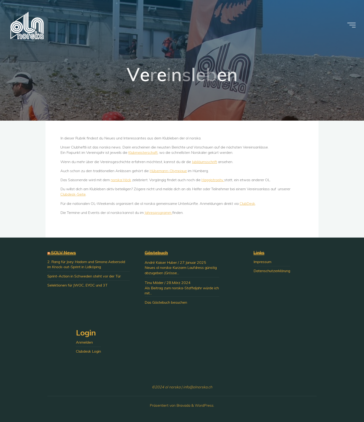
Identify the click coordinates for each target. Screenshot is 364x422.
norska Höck (121, 179)
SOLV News (63, 252)
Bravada (183, 405)
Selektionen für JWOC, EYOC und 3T (77, 285)
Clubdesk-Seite (73, 194)
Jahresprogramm (159, 212)
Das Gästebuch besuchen (166, 302)
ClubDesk (248, 203)
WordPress (204, 405)
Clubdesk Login (88, 351)
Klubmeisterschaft (143, 152)
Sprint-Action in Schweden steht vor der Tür (84, 276)
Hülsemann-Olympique (169, 170)
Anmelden (84, 342)
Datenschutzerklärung (272, 270)
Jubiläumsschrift (205, 161)
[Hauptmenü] (350, 25)
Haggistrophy (213, 179)
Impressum (262, 261)
